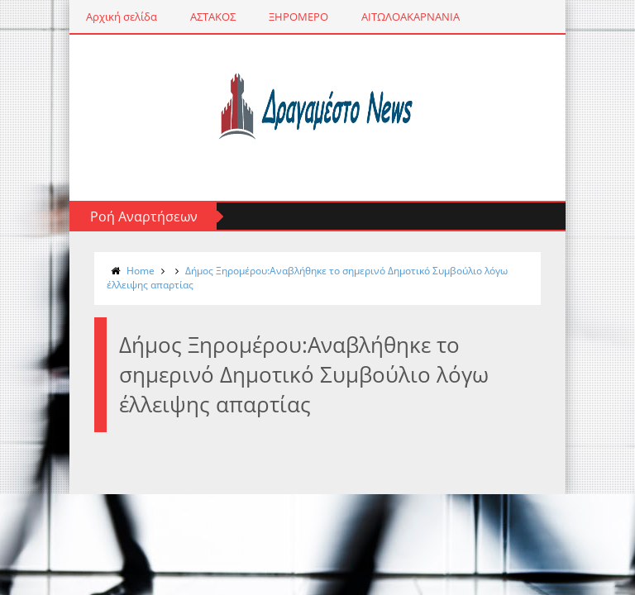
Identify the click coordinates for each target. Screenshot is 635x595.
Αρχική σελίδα (121, 16)
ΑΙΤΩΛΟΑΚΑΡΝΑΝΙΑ (410, 16)
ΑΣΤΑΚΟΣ (213, 16)
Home (141, 271)
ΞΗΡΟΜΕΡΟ (298, 16)
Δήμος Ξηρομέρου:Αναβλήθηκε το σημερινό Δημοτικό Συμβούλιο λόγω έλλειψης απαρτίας (307, 278)
